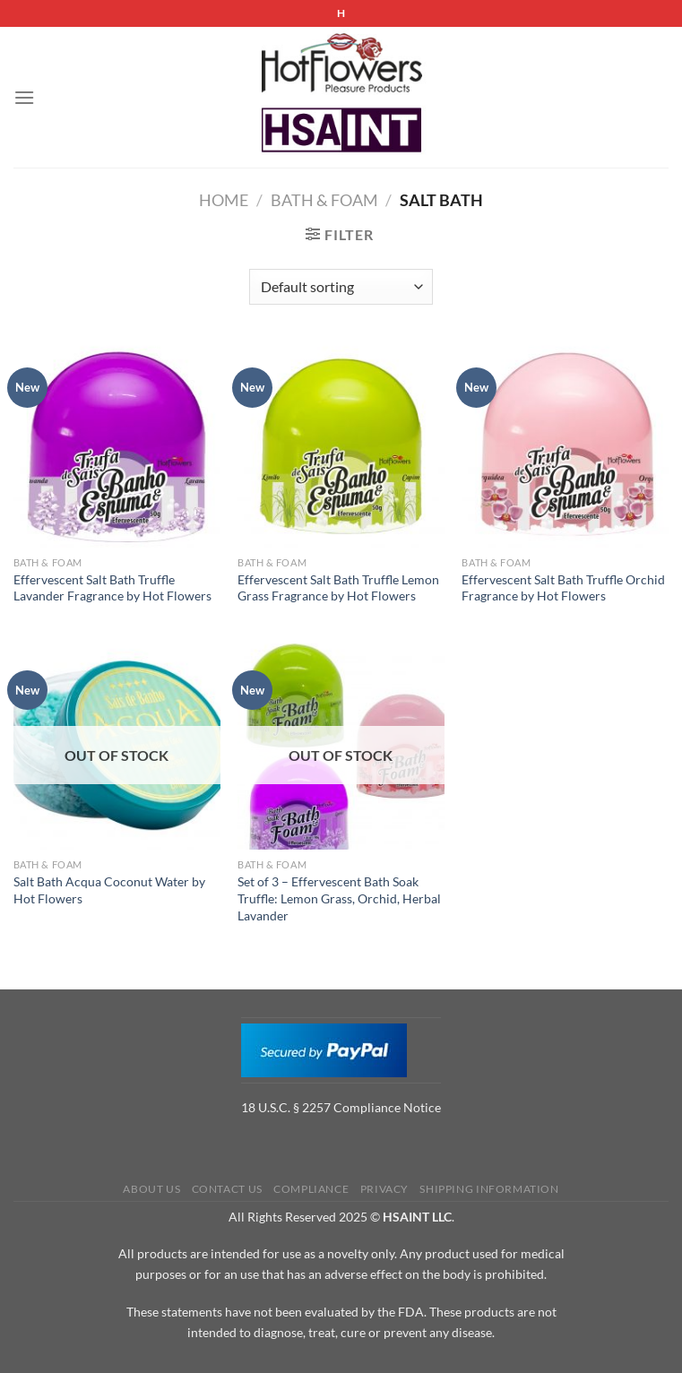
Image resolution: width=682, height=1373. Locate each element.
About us (151, 1189)
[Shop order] (341, 287)
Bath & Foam (324, 200)
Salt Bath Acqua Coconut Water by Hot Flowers (109, 890)
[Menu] (24, 97)
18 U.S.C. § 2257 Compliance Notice (341, 1107)
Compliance (311, 1189)
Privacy (384, 1189)
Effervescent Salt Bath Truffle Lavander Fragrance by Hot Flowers (112, 588)
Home (223, 200)
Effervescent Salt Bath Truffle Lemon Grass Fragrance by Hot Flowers (338, 588)
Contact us (227, 1189)
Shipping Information (488, 1189)
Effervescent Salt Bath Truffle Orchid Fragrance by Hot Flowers (563, 588)
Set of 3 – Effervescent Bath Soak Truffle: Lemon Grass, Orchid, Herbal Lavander (339, 898)
